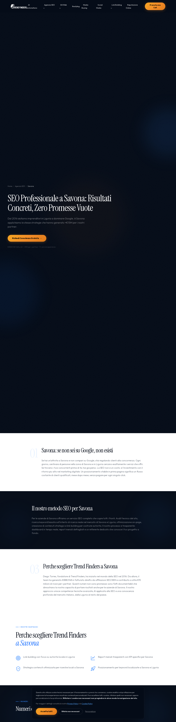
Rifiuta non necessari (71, 711)
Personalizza (90, 711)
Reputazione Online (132, 6)
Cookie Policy (87, 704)
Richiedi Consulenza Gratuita (27, 238)
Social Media (99, 6)
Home (10, 186)
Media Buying (85, 6)
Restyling (76, 6)
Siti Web (63, 6)
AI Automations (32, 6)
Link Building (116, 6)
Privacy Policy (72, 704)
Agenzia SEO (49, 6)
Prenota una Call (155, 6)
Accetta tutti (46, 711)
